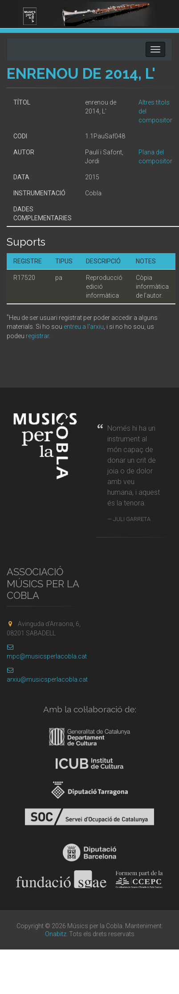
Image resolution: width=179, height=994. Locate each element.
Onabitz (55, 933)
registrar (37, 335)
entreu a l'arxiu (84, 326)
